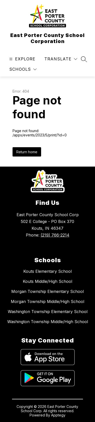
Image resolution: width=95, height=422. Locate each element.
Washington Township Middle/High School (47, 321)
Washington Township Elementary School (47, 311)
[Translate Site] (60, 59)
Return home (26, 152)
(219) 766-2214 (55, 235)
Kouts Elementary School (47, 271)
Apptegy (58, 415)
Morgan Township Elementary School (47, 291)
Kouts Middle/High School (47, 281)
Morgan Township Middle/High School (47, 301)
